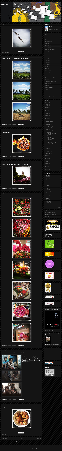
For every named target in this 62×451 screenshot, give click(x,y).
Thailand (46, 89)
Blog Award (47, 45)
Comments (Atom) (24, 441)
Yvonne (47, 185)
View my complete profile (53, 29)
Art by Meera (48, 201)
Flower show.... (6, 196)
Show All (59, 207)
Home (22, 438)
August (48, 127)
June (48, 147)
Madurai (46, 62)
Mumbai (46, 66)
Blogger (37, 448)
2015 (47, 120)
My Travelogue (49, 204)
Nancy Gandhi (47, 216)
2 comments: (14, 156)
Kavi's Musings (49, 178)
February (49, 151)
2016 (47, 118)
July (48, 129)
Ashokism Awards (48, 41)
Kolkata (46, 56)
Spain (46, 85)
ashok (51, 26)
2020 (47, 112)
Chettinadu (47, 47)
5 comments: (14, 345)
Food (5, 434)
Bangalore (6, 189)
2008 (47, 164)
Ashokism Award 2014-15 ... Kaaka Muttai (14, 353)
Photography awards (49, 77)
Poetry (46, 79)
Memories (47, 64)
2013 (47, 156)
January (49, 153)
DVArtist (48, 175)
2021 (47, 110)
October (49, 124)
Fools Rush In (49, 191)
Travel (6, 126)
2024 (47, 105)
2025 (47, 104)
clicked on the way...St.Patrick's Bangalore (15, 164)
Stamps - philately (48, 87)
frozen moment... (7, 27)
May (48, 148)
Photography (7, 52)
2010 (47, 161)
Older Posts (39, 438)
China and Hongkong (49, 49)
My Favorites (47, 70)
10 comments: (14, 399)
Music (46, 68)
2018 (47, 115)
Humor (46, 53)
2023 (47, 107)
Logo (46, 58)
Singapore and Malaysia (49, 81)
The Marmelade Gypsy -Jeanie (52, 182)
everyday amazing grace (51, 195)
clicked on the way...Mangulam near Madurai (15, 58)
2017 (47, 116)
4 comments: (14, 188)
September (49, 126)
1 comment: (14, 124)
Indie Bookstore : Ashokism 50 (50, 212)
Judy (47, 188)
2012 (47, 158)
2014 (47, 155)
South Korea (47, 83)
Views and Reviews (48, 96)
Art (45, 39)
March (48, 150)
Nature (46, 72)
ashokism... (5, 4)
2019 (47, 113)
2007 (47, 166)
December (49, 121)
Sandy (47, 198)
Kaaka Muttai (33, 355)
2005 (47, 169)
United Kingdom (48, 94)
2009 (47, 163)
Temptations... (6, 132)
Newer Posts (4, 438)
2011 (47, 160)
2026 (47, 102)
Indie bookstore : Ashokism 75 (50, 214)
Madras (46, 60)
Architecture (47, 37)
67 (48, 371)
